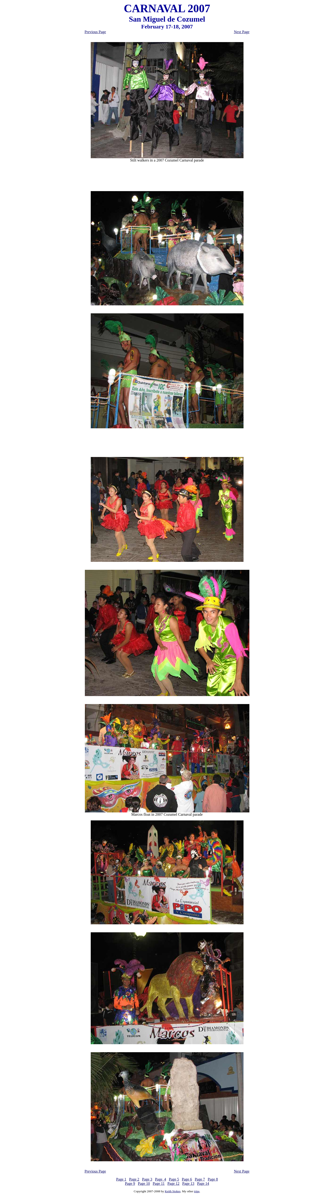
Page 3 (147, 1179)
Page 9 (130, 1183)
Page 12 (173, 1183)
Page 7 (200, 1179)
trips (197, 1191)
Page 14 (203, 1183)
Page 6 (187, 1179)
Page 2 (134, 1179)
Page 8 (213, 1179)
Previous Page (95, 32)
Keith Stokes (173, 1191)
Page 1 (121, 1179)
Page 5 (174, 1179)
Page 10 (144, 1183)
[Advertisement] (167, 176)
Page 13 (188, 1183)
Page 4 (160, 1179)
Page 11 (159, 1183)
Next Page (241, 32)
